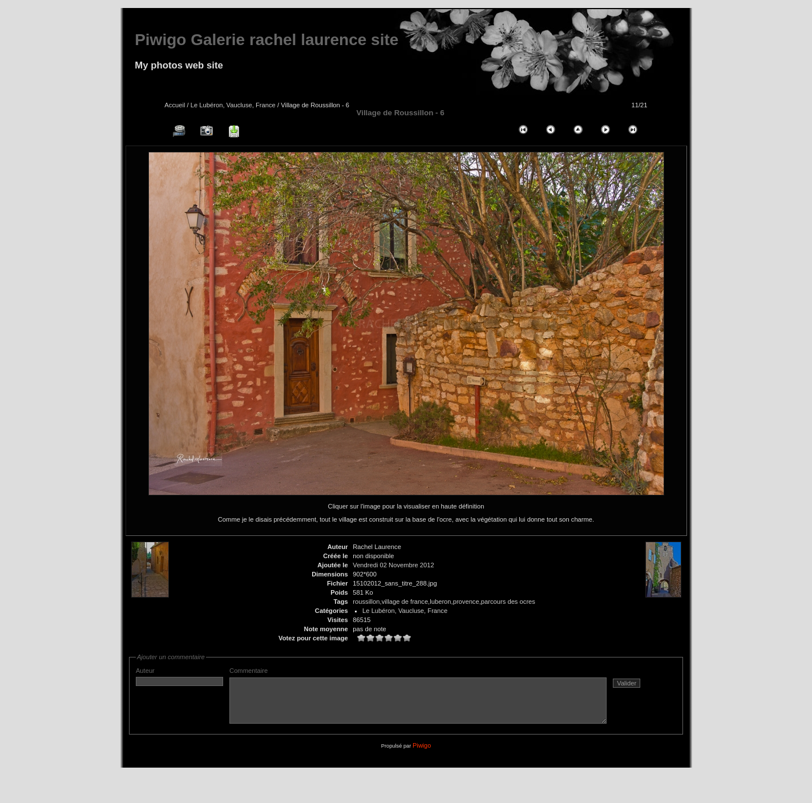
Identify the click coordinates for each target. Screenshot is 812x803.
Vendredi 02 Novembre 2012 (393, 565)
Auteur (179, 677)
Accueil (174, 105)
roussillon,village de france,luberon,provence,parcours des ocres (444, 601)
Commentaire (440, 700)
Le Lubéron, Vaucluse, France (233, 105)
